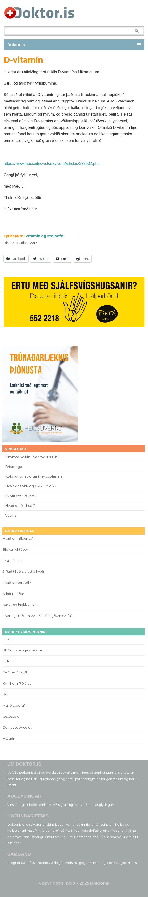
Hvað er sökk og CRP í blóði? (31, 486)
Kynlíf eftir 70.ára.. (20, 496)
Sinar (6, 639)
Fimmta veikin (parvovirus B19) (32, 457)
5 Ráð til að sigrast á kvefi (23, 571)
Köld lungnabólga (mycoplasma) (34, 476)
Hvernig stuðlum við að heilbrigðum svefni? (38, 616)
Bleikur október (15, 549)
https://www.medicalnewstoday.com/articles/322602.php (51, 163)
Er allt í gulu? (13, 560)
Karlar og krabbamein (20, 604)
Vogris (10, 515)
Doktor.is (16, 45)
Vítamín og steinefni (44, 236)
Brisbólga (13, 467)
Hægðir (8, 738)
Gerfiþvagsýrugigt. (17, 727)
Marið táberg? (14, 705)
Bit (4, 694)
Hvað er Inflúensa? (18, 538)
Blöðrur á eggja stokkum (22, 650)
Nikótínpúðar (13, 594)
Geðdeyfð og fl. (15, 672)
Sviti (5, 661)
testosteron (12, 716)
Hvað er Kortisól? (20, 505)
